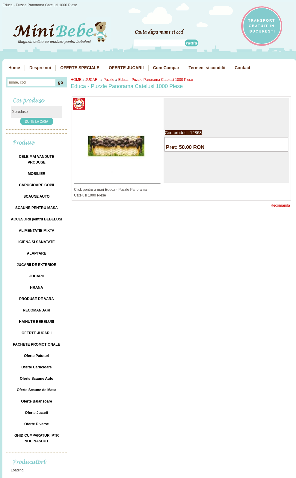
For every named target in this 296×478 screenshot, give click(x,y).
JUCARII (92, 80)
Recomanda (280, 205)
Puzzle (108, 80)
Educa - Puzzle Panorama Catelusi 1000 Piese (155, 80)
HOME (76, 80)
